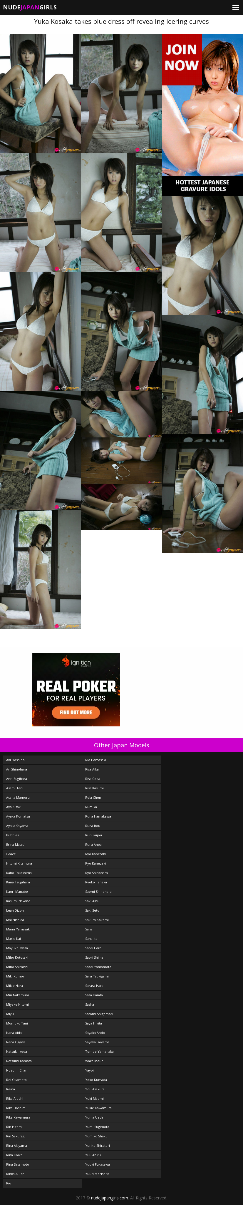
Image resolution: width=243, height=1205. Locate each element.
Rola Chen (93, 797)
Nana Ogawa (16, 1042)
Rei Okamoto (16, 1079)
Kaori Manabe (17, 891)
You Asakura (95, 1089)
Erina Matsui (15, 844)
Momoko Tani (17, 1023)
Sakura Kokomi (97, 919)
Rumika (91, 807)
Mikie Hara (14, 985)
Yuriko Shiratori (97, 1145)
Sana (89, 929)
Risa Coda (92, 778)
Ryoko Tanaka (96, 882)
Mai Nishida (15, 919)
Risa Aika (92, 769)
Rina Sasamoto (17, 1164)
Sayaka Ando (95, 1032)
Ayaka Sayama (17, 825)
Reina (10, 1089)
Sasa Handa (94, 995)
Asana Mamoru (18, 797)
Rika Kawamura (18, 1117)
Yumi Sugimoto (97, 1126)
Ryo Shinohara (96, 872)
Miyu (10, 1014)
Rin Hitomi (14, 1126)
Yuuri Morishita (97, 1173)
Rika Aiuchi (14, 1098)
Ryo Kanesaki (95, 854)
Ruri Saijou (93, 835)
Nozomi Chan (16, 1070)
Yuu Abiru (93, 1155)
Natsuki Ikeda (16, 1051)
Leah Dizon (15, 910)
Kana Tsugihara (18, 882)
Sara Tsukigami (97, 976)
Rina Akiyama (16, 1145)
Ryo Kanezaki (95, 863)
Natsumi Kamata (19, 1061)
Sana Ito (91, 938)
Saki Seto (92, 910)
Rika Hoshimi (16, 1108)
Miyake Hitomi (17, 1004)
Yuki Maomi (94, 1098)
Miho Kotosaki (17, 957)
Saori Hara (93, 948)
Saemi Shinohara (98, 891)
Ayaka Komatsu (18, 816)
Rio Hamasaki (95, 760)
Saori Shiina (94, 957)
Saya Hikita (93, 1023)
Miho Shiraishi (17, 967)
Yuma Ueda (94, 1117)
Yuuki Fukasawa (97, 1164)
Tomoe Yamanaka (99, 1051)
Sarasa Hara (94, 985)
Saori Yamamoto (98, 967)
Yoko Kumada (96, 1079)
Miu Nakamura (17, 995)
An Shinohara (16, 769)
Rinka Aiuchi (15, 1173)
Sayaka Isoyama (97, 1042)
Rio (8, 1183)
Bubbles (12, 835)
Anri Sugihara (16, 778)
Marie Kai (13, 938)
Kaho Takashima (19, 872)
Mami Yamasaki (18, 929)
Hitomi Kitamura (19, 863)
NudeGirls (30, 7)
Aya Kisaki (13, 807)
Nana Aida (14, 1032)
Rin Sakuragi (15, 1136)
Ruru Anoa (93, 844)
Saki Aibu (92, 901)
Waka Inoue (94, 1061)
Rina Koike (14, 1155)
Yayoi (89, 1070)
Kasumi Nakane (18, 901)
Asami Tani (14, 788)
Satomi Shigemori (99, 1014)
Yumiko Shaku (96, 1136)
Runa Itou (92, 825)
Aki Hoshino (15, 760)
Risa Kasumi (94, 788)
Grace (11, 854)
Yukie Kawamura (98, 1108)
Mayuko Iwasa (17, 948)
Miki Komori (15, 976)
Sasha (89, 1004)
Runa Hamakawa (98, 816)
